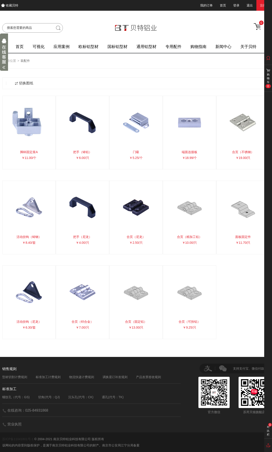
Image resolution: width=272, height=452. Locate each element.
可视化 (39, 46)
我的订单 (206, 5)
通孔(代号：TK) (113, 397)
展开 (4, 55)
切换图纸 (24, 83)
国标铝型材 (117, 46)
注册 (263, 5)
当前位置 (10, 60)
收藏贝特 (12, 5)
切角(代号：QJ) (49, 397)
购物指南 (198, 46)
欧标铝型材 (88, 46)
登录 (236, 5)
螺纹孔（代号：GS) (16, 397)
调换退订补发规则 (115, 377)
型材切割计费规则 (14, 377)
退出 (250, 5)
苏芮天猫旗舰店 (254, 395)
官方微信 (214, 395)
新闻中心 (223, 46)
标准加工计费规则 (48, 377)
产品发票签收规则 (148, 377)
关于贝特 (248, 46)
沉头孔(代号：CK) (80, 397)
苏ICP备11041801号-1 (17, 439)
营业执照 (14, 424)
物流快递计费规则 (81, 377)
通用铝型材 (146, 46)
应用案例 (62, 46)
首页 (223, 5)
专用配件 (173, 46)
